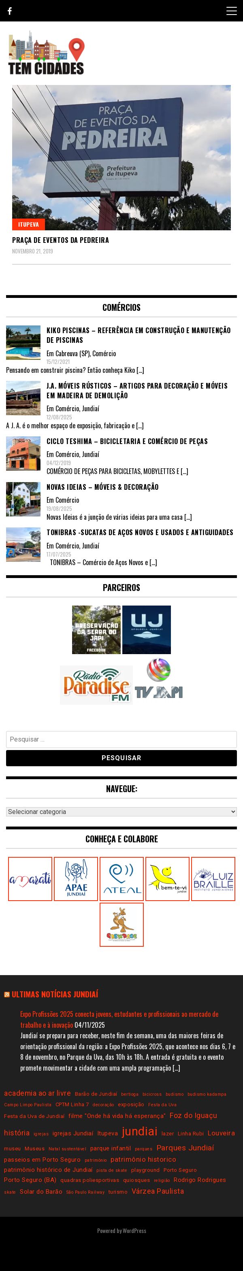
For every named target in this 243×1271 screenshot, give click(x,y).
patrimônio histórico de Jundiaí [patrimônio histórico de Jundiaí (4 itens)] (48, 1169)
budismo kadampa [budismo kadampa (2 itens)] (207, 1094)
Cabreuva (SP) (72, 353)
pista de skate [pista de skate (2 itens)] (111, 1170)
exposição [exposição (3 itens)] (131, 1104)
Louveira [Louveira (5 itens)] (221, 1133)
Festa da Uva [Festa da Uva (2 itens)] (162, 1104)
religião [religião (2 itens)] (162, 1180)
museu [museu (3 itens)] (12, 1149)
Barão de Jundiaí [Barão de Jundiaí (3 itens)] (96, 1094)
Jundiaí (90, 408)
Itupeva (28, 224)
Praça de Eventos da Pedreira (60, 240)
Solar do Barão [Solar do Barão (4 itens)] (41, 1191)
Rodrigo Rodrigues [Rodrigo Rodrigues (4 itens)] (200, 1180)
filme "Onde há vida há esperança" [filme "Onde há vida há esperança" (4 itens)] (117, 1116)
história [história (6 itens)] (17, 1133)
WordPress (134, 1230)
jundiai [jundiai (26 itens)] (140, 1131)
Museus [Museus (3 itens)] (35, 1149)
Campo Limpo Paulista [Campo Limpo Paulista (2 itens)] (27, 1104)
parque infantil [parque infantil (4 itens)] (110, 1148)
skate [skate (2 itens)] (10, 1192)
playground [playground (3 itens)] (145, 1170)
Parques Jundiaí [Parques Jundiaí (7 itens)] (185, 1147)
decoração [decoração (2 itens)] (103, 1104)
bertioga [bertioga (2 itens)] (130, 1094)
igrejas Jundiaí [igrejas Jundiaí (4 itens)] (73, 1133)
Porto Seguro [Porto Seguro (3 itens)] (180, 1170)
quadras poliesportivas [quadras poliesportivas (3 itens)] (89, 1180)
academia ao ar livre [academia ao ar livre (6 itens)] (37, 1093)
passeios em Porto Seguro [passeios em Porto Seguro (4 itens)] (42, 1159)
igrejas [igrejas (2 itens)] (41, 1134)
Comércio (104, 353)
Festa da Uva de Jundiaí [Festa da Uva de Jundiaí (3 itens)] (34, 1116)
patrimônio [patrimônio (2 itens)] (96, 1160)
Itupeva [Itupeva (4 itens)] (107, 1133)
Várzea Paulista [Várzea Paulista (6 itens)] (158, 1191)
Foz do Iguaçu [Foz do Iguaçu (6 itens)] (193, 1115)
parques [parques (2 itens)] (144, 1149)
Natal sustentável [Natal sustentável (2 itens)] (68, 1149)
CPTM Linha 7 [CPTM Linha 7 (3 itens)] (72, 1104)
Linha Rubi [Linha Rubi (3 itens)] (191, 1134)
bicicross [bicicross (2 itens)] (152, 1094)
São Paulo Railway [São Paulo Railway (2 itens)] (85, 1192)
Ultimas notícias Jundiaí (55, 994)
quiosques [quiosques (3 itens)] (136, 1180)
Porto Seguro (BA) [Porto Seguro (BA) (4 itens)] (30, 1180)
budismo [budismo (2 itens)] (175, 1094)
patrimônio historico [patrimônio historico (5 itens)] (143, 1159)
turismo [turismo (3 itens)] (118, 1192)
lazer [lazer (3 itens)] (168, 1134)
